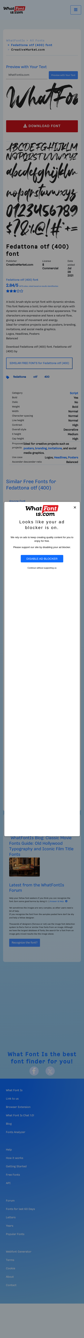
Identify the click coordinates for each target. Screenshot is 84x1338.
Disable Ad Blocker (42, 558)
